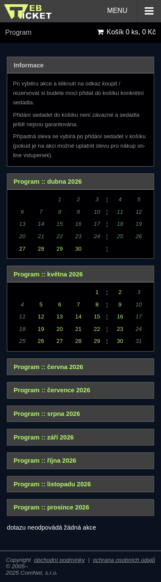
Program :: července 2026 (52, 390)
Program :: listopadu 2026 (52, 484)
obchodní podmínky (59, 560)
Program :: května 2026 (48, 274)
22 (97, 329)
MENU (134, 11)
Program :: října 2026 (45, 460)
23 (120, 329)
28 (41, 249)
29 (60, 249)
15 (97, 316)
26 (41, 341)
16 (120, 316)
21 (78, 329)
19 (41, 329)
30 (78, 249)
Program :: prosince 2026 (51, 507)
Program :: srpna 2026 (47, 413)
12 (41, 316)
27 (22, 249)
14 (78, 316)
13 (60, 316)
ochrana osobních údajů (124, 560)
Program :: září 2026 (44, 437)
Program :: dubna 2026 (48, 181)
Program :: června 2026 (48, 367)
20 (60, 329)
